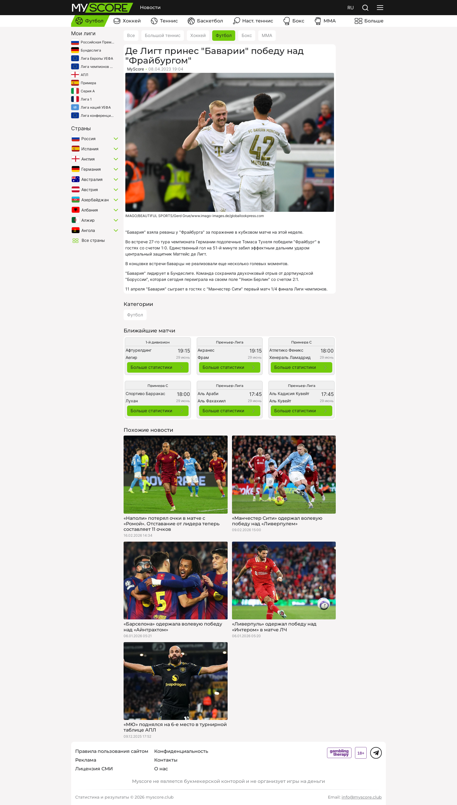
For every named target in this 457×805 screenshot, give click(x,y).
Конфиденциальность (181, 751)
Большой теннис (162, 35)
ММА (267, 35)
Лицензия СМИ (94, 768)
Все (131, 35)
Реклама (85, 760)
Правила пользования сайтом (111, 751)
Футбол (224, 35)
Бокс (247, 35)
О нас (161, 768)
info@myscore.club (362, 797)
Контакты (165, 760)
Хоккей (198, 35)
